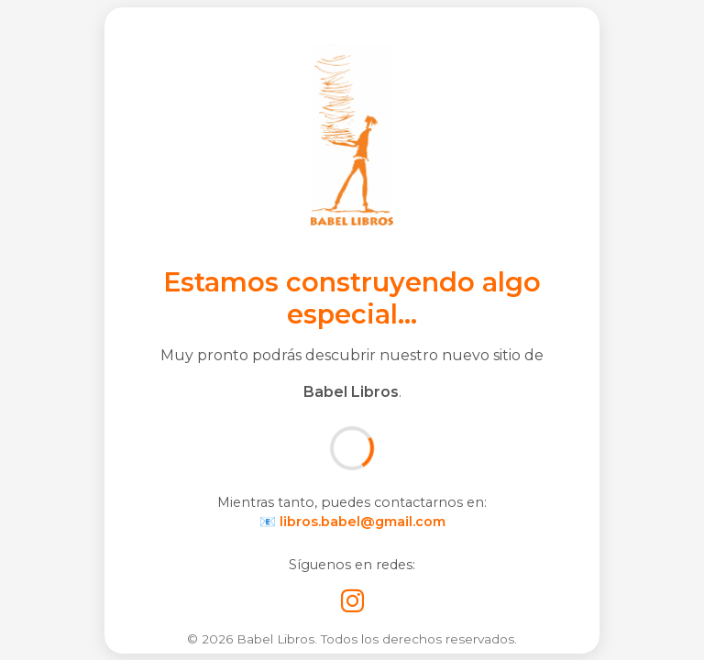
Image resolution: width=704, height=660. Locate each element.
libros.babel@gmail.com (363, 521)
